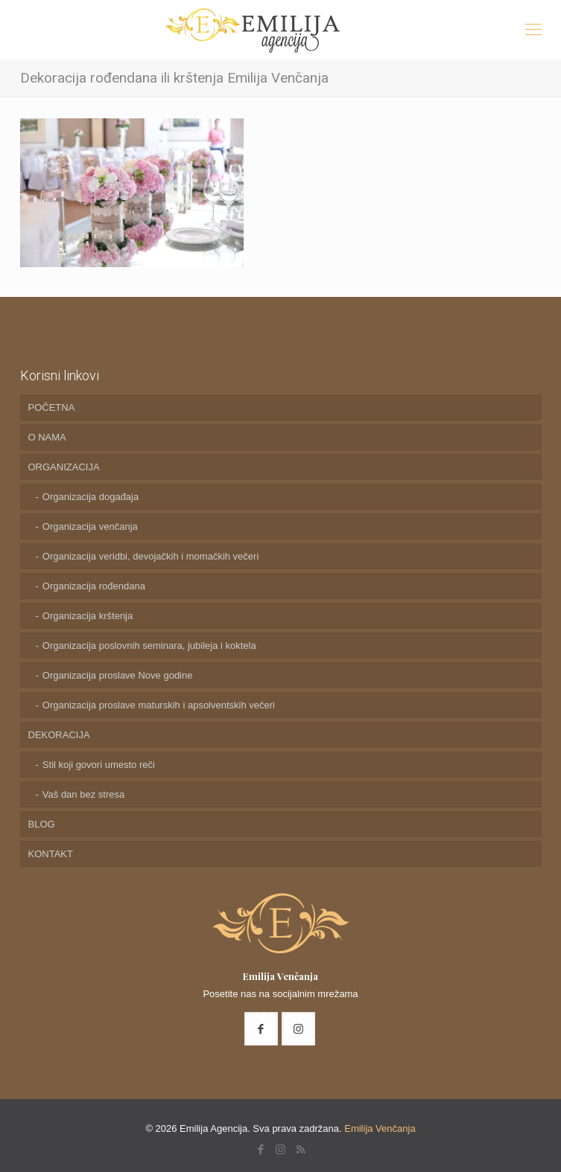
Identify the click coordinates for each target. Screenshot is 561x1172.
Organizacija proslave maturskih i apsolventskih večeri (158, 705)
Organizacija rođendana (93, 586)
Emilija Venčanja (379, 1128)
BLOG (41, 824)
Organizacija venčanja (90, 526)
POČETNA (51, 407)
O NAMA (47, 437)
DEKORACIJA (59, 734)
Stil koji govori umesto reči (98, 764)
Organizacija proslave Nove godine (117, 675)
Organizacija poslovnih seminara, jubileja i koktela (149, 645)
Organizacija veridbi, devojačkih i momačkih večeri (150, 556)
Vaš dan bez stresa (83, 794)
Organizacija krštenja (87, 615)
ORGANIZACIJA (64, 467)
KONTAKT (50, 853)
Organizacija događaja (90, 496)
